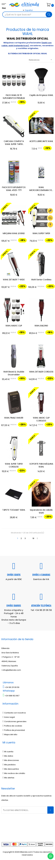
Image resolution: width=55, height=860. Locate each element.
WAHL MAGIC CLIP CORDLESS (41, 419)
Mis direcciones (11, 760)
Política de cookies (12, 725)
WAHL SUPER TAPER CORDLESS (14, 465)
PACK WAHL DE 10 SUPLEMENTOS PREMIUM (14, 97)
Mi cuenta (8, 751)
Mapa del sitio (10, 734)
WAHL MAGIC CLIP (13, 325)
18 (33, 538)
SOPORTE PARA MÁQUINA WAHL (41, 465)
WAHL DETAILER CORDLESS (41, 371)
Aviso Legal (9, 717)
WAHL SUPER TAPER (41, 233)
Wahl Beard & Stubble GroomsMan (13, 373)
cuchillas (22, 48)
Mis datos (8, 756)
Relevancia (41, 59)
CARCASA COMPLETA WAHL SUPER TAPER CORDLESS (14, 143)
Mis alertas (8, 777)
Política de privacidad (14, 730)
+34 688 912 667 (11, 695)
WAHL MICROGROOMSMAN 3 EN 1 (41, 189)
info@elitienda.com (11, 670)
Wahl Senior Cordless (41, 279)
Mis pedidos (9, 764)
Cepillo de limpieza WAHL (41, 95)
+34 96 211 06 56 (43, 610)
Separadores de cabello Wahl (41, 511)
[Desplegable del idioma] (24, 15)
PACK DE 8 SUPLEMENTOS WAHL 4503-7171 (14, 189)
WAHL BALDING (41, 325)
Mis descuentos (11, 769)
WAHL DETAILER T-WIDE (14, 279)
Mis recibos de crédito (14, 773)
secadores (35, 45)
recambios (48, 45)
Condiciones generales (14, 721)
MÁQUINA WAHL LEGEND (14, 233)
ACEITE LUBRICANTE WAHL (41, 141)
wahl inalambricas (18, 45)
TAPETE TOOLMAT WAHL (13, 509)
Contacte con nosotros (14, 712)
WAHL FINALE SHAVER (13, 417)
